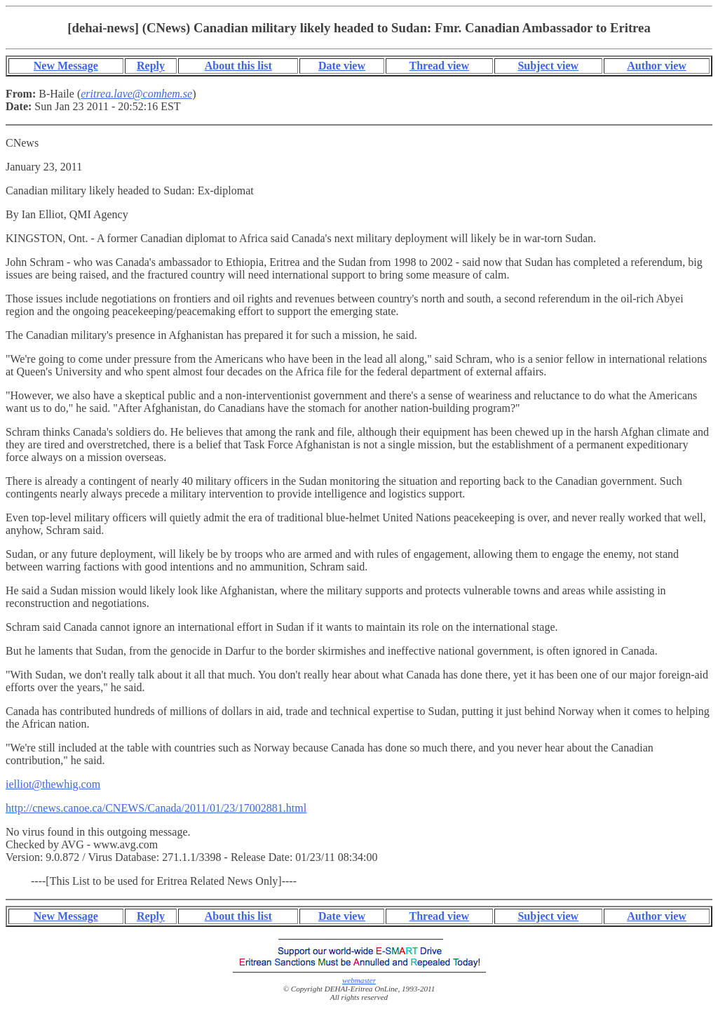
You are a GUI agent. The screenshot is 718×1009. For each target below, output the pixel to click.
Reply (151, 66)
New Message (66, 66)
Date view (341, 66)
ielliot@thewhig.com (53, 784)
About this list (238, 66)
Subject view (547, 66)
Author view (656, 66)
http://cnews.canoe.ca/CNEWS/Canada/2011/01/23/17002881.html (156, 808)
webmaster (359, 980)
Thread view (439, 66)
